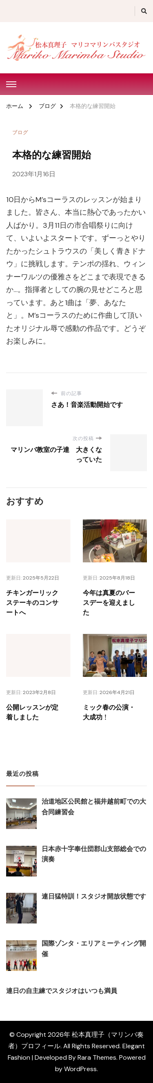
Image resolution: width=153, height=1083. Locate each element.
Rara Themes (97, 1057)
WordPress (80, 1069)
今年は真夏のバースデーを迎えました (109, 603)
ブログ (20, 132)
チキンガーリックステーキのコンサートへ (32, 603)
